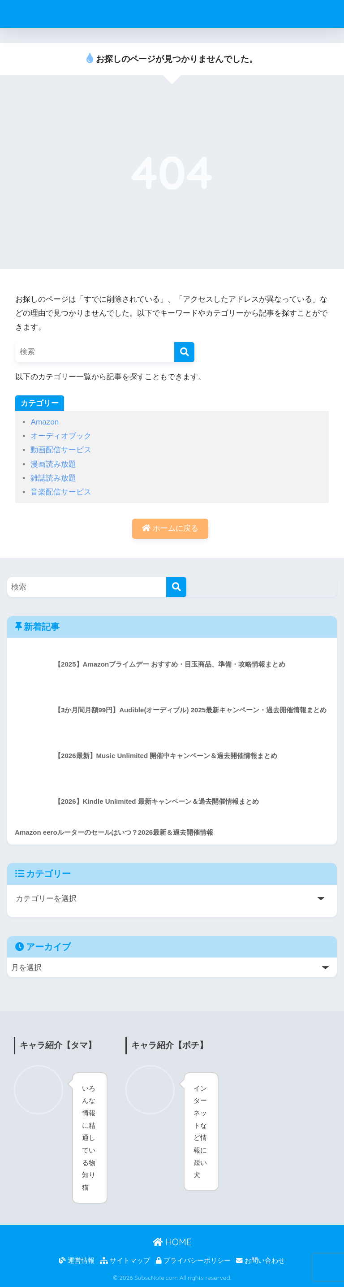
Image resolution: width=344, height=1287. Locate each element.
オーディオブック (60, 436)
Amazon (44, 422)
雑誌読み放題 (53, 478)
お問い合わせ (260, 1260)
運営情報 (77, 1260)
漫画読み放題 (53, 464)
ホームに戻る (170, 528)
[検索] (184, 352)
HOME (172, 1242)
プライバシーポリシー (193, 1260)
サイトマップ (125, 1260)
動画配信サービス (60, 450)
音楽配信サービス (60, 492)
